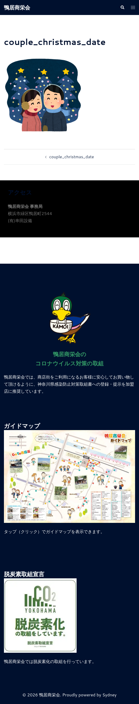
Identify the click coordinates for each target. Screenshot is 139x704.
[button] (122, 7)
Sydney (109, 695)
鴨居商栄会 (17, 7)
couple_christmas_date (71, 157)
